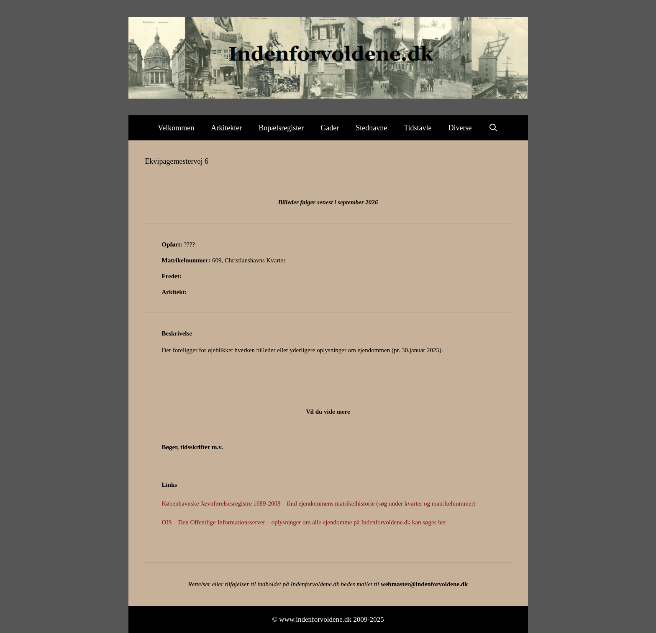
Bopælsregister (281, 128)
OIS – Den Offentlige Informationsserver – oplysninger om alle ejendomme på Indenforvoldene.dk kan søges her (304, 522)
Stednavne (371, 128)
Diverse (460, 128)
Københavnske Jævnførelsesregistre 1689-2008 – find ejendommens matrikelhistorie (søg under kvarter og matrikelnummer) (319, 503)
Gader (329, 128)
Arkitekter (226, 128)
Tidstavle (417, 128)
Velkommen (176, 128)
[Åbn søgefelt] (493, 127)
